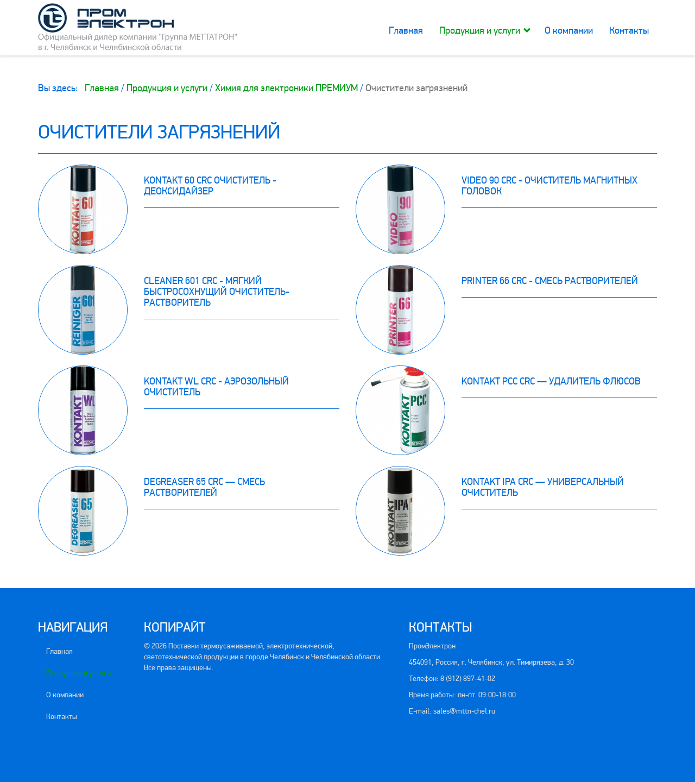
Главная (406, 30)
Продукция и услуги (479, 30)
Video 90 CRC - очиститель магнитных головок (549, 185)
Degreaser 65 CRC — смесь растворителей (204, 487)
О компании (569, 30)
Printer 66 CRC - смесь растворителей (550, 281)
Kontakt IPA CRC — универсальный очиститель (543, 487)
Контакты (629, 30)
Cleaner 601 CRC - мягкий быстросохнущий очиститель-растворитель (216, 291)
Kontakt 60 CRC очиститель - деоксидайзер (210, 185)
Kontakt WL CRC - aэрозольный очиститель (216, 386)
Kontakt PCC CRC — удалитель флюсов (551, 381)
